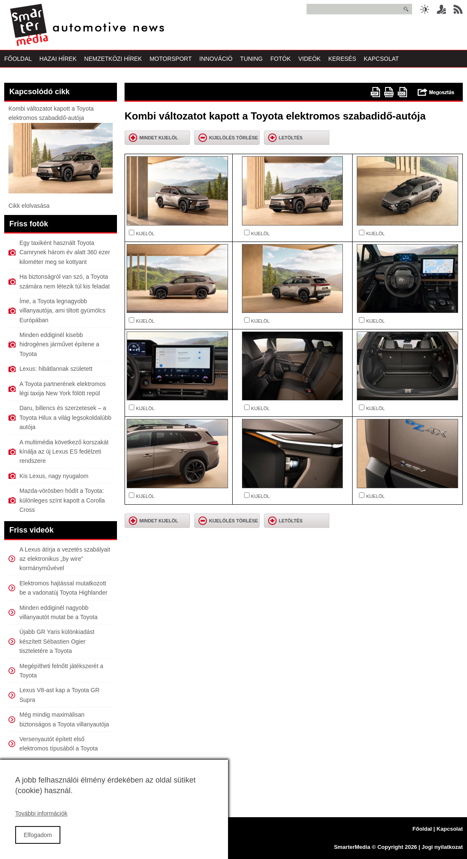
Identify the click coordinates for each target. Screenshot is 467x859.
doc (402, 92)
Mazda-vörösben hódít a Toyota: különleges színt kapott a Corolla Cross (62, 500)
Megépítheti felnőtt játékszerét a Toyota (61, 671)
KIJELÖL (145, 233)
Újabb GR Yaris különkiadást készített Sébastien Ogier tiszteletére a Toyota (57, 641)
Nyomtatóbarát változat (389, 92)
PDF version (375, 92)
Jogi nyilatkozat (442, 847)
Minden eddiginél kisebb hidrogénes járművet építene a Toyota (59, 344)
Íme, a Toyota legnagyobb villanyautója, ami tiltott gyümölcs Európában (62, 310)
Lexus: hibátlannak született (55, 368)
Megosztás (436, 92)
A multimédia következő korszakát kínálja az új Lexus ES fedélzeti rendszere (64, 452)
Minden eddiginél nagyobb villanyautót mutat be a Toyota (58, 612)
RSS (458, 9)
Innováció (216, 58)
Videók (309, 58)
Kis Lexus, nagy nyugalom (53, 476)
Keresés (342, 58)
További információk (41, 821)
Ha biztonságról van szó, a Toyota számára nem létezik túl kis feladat (64, 281)
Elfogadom (38, 842)
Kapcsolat (381, 58)
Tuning (251, 58)
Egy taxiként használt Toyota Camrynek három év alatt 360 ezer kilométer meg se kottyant (64, 252)
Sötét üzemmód (424, 9)
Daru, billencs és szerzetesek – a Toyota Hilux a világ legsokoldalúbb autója (65, 417)
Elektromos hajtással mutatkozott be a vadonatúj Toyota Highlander (63, 588)
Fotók (280, 58)
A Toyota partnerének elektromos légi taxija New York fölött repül (62, 389)
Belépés (441, 9)
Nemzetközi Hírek (113, 58)
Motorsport (170, 58)
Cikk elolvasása (28, 205)
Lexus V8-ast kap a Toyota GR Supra (59, 695)
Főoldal (18, 58)
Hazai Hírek (57, 58)
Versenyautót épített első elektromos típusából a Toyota (58, 744)
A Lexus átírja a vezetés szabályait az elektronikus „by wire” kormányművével (64, 559)
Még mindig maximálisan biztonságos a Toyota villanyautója (64, 719)
